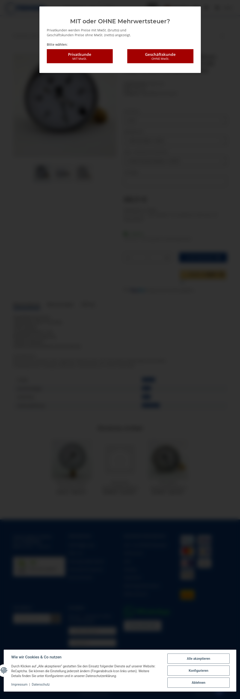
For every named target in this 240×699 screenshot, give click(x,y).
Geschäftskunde (160, 56)
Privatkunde (80, 56)
